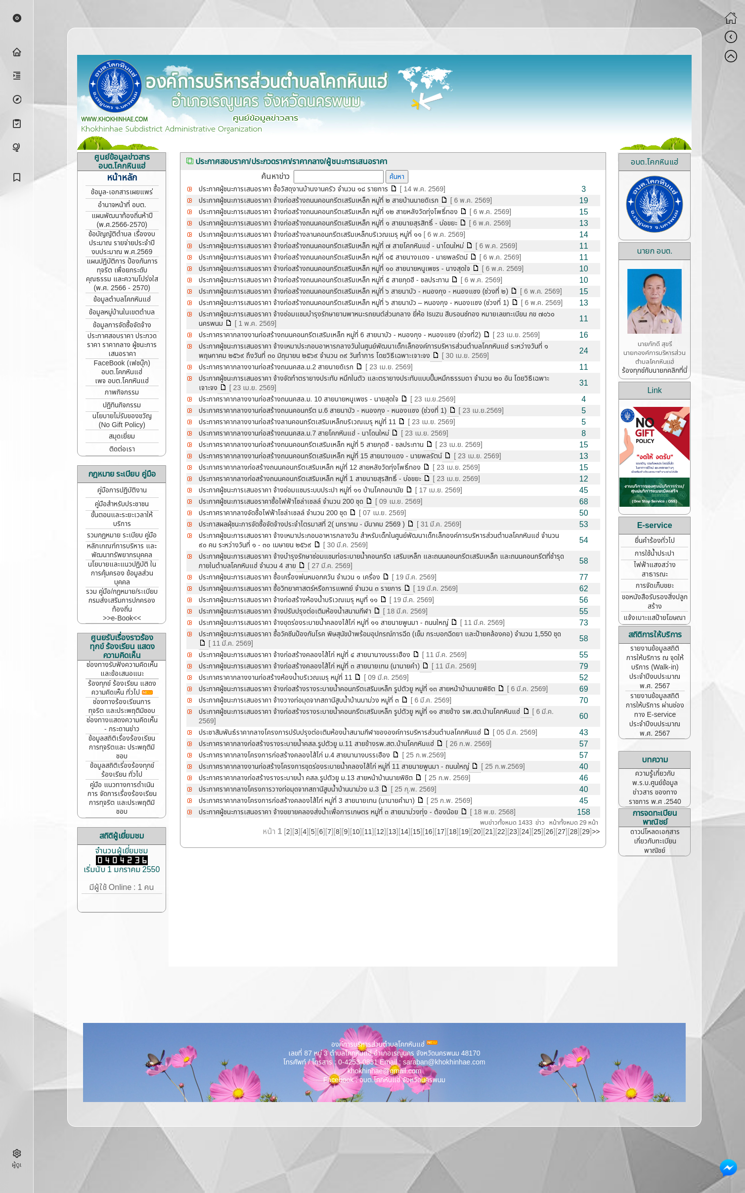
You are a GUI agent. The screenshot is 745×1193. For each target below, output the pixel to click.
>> (596, 832)
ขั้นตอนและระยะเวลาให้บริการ (122, 519)
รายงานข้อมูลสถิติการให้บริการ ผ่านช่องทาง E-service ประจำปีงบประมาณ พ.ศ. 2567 (655, 715)
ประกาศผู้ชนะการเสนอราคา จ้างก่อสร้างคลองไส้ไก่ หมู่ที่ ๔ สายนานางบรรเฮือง (304, 655)
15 (417, 832)
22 (501, 832)
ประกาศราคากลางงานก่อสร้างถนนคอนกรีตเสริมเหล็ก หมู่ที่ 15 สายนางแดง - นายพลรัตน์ (320, 456)
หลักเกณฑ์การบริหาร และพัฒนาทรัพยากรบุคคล (122, 550)
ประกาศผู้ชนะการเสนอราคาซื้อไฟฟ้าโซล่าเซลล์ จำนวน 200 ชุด (281, 501)
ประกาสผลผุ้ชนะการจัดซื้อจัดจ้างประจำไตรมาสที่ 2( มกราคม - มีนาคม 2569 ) (302, 524)
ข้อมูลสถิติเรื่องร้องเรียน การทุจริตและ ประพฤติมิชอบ (121, 747)
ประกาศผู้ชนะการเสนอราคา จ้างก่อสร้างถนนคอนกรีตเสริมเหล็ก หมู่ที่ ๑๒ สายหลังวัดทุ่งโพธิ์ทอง (328, 212)
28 (574, 832)
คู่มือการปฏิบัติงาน (122, 490)
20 (477, 832)
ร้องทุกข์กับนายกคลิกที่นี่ (654, 370)
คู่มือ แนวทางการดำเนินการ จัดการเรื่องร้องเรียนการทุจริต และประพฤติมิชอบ (122, 798)
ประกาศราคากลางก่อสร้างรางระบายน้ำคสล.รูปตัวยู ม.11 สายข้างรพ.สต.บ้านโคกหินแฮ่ (316, 744)
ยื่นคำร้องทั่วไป (655, 540)
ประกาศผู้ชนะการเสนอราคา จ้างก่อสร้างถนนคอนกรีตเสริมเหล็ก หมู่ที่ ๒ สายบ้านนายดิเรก (318, 200)
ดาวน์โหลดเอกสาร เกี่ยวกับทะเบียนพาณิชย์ (655, 841)
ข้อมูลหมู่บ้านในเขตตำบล (122, 312)
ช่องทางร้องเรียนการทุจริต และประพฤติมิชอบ (121, 706)
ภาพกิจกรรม (122, 392)
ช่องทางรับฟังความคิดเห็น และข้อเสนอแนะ (122, 669)
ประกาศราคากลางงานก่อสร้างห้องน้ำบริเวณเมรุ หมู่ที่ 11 (275, 677)
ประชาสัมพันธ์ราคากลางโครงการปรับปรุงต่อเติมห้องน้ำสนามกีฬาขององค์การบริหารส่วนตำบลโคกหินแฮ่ (340, 732)
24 (525, 832)
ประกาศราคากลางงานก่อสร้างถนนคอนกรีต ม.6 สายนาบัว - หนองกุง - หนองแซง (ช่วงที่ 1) (323, 410)
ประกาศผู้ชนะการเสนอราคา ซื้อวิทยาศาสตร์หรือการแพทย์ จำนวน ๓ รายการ (300, 588)
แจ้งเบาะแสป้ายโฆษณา (654, 618)
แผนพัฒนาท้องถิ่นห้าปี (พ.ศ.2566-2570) (122, 220)
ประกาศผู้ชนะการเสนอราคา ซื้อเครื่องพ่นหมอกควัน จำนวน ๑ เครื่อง (289, 577)
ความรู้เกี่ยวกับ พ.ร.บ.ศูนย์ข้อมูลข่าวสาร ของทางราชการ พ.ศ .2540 (655, 787)
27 (562, 832)
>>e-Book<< (122, 618)
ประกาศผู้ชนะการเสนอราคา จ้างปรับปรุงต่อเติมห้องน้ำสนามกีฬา (285, 611)
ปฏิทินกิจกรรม (122, 405)
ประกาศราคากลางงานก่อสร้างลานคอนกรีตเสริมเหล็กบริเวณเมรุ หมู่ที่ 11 (297, 422)
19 (465, 832)
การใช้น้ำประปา (654, 553)
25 (537, 832)
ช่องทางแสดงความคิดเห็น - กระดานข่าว (122, 724)
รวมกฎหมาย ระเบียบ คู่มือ (122, 535)
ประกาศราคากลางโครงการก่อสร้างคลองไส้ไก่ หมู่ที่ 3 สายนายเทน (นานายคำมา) (307, 800)
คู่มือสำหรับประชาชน (122, 504)
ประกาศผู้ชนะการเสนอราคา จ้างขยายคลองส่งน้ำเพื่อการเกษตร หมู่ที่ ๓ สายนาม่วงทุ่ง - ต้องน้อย (328, 812)
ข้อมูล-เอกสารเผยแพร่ (122, 192)
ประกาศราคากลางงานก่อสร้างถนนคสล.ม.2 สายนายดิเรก (276, 367)
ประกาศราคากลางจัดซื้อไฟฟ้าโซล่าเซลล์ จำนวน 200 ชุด (273, 513)
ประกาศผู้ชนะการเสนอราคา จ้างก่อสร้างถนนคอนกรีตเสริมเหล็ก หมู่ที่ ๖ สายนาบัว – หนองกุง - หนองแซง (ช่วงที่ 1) (354, 303)
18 (453, 832)
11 (368, 832)
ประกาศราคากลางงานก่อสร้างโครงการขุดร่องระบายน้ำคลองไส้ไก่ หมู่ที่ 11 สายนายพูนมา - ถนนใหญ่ (334, 766)
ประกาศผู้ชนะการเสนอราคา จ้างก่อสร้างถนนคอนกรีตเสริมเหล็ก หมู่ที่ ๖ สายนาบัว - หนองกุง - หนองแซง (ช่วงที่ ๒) (353, 291)
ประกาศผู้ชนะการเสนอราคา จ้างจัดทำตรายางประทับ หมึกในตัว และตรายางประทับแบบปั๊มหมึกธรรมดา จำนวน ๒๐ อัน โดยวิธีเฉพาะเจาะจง (374, 383)
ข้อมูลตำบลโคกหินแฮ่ (122, 299)
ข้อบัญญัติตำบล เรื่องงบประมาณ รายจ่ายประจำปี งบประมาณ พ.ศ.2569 (121, 243)
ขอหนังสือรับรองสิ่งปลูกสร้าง (655, 602)
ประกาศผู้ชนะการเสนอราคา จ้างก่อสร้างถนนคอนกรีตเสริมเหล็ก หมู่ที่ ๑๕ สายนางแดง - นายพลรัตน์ (333, 257)
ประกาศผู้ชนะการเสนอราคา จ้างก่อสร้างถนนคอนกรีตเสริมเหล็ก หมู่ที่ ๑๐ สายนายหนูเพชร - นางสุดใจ (334, 269)
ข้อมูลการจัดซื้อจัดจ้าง (122, 325)
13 (392, 832)
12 (380, 832)
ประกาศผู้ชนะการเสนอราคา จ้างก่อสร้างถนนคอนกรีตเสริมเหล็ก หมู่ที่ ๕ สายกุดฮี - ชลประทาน (324, 280)
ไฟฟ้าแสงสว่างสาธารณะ (655, 569)
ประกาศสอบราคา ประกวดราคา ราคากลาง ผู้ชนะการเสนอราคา (122, 345)
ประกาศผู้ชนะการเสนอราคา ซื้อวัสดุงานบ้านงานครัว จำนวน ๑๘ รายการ (293, 189)
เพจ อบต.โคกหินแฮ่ (122, 381)
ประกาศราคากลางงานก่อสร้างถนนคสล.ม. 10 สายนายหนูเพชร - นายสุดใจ (298, 399)
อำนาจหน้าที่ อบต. (122, 205)
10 (356, 832)
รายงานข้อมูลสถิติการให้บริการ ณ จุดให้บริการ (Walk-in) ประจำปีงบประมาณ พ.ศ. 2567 (655, 667)
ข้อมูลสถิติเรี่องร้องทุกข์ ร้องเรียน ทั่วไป (122, 770)
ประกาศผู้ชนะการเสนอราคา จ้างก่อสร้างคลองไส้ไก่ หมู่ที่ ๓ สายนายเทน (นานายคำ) (309, 666)
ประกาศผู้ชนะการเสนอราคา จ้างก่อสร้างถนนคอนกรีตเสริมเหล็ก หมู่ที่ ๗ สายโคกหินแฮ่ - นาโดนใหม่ (331, 246)
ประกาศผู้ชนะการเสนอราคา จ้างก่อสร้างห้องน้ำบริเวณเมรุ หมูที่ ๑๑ (288, 600)
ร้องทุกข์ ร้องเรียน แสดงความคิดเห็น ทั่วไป (122, 688)
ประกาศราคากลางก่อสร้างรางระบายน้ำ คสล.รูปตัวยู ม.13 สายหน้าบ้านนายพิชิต (306, 778)
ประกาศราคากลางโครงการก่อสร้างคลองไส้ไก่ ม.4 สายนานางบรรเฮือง (295, 755)
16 (429, 832)
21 (489, 832)
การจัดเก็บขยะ (655, 585)
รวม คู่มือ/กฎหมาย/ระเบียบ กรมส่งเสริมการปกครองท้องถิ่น (122, 600)
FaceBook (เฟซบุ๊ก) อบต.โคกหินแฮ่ (122, 367)
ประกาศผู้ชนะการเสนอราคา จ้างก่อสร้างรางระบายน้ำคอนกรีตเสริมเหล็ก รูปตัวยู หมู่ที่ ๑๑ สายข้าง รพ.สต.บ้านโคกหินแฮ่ (360, 712)
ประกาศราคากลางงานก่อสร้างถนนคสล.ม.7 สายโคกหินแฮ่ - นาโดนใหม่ (294, 433)
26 (550, 832)
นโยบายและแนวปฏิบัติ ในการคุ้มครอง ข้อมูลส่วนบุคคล (122, 573)
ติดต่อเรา (122, 449)
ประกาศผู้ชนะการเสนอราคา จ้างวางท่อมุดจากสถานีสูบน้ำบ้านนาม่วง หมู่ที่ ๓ (299, 700)
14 (404, 832)
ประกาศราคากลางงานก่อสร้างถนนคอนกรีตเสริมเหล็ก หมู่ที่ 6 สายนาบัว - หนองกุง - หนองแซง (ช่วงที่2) (340, 335)
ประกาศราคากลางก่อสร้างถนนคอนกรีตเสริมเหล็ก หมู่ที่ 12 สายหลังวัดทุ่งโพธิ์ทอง (310, 467)
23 (513, 832)
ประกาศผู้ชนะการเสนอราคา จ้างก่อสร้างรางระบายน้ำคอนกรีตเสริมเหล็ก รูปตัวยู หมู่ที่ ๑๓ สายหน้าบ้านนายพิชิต (347, 689)
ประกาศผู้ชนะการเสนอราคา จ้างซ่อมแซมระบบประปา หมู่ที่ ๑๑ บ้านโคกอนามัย (301, 490)
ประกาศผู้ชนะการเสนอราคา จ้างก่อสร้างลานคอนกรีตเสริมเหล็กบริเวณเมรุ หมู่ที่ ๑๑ (310, 234)
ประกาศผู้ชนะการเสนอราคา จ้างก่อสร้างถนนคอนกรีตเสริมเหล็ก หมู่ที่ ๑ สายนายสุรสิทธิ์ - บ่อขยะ (328, 223)
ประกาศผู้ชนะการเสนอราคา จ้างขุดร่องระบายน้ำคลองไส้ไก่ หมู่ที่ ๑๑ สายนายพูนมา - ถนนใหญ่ (323, 623)
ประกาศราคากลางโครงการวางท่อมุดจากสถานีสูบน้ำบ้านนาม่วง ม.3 (289, 789)
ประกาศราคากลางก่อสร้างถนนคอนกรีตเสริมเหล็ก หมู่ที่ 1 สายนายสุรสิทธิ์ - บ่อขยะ (310, 479)
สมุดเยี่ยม (122, 436)
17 (441, 832)
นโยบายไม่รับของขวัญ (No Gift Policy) (122, 420)
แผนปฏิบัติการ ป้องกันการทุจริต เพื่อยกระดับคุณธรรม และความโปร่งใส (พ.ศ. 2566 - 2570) (122, 274)
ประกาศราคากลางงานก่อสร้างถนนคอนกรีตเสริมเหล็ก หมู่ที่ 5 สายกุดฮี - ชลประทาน (311, 445)
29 (586, 832)
